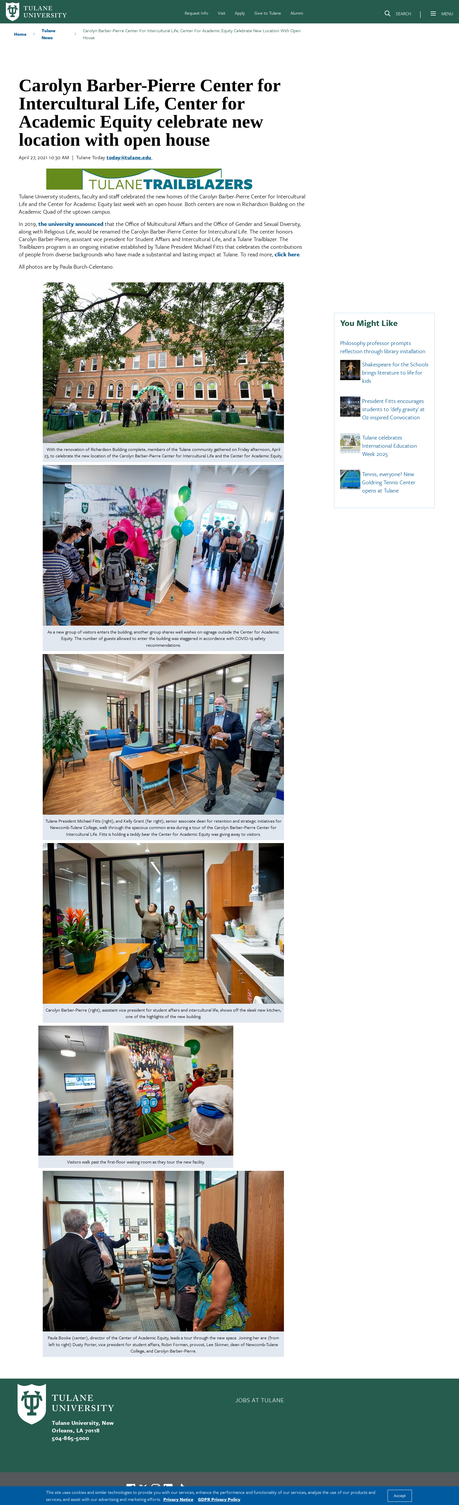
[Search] (397, 14)
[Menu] (433, 13)
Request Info (196, 13)
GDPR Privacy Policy (219, 1499)
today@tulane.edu (130, 157)
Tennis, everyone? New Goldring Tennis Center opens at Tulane (388, 482)
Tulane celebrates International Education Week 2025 (389, 445)
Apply (240, 13)
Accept (400, 1496)
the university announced (70, 224)
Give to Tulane (267, 13)
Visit (221, 13)
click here (287, 254)
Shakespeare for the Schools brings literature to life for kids (395, 372)
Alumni (296, 13)
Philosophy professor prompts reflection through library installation (382, 347)
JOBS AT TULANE (259, 1400)
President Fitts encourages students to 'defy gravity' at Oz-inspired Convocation (393, 409)
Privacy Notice (178, 1499)
